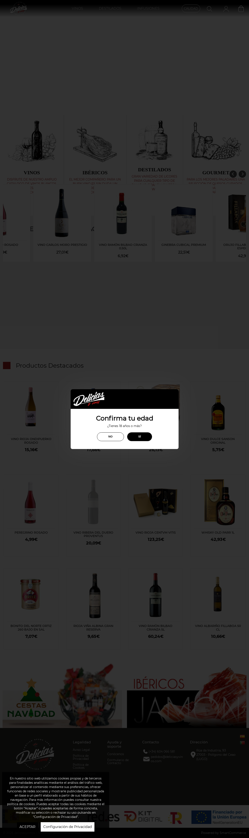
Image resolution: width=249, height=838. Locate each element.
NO (110, 436)
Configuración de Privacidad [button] (67, 827)
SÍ (139, 436)
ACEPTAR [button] (27, 827)
